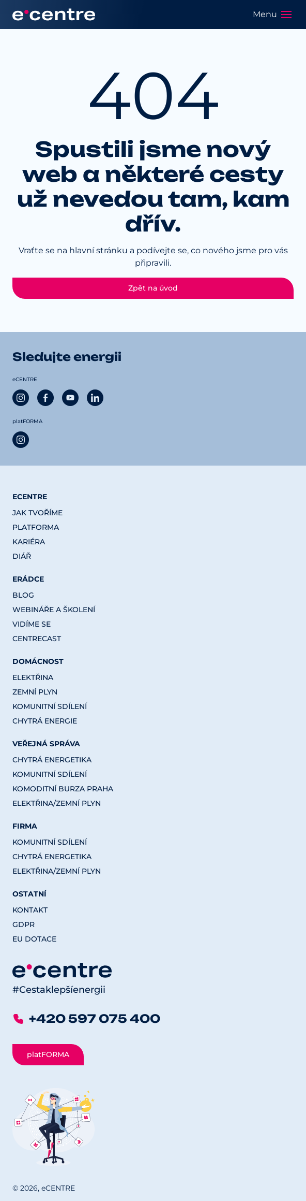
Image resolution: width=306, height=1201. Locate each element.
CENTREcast (36, 638)
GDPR (23, 924)
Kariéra (28, 541)
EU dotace (34, 939)
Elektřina (32, 677)
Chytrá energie (44, 721)
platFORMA (35, 527)
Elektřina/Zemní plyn (56, 803)
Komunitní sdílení (49, 706)
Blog (23, 595)
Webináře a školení (53, 609)
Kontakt (30, 910)
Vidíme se (31, 624)
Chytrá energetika (51, 759)
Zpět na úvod (153, 288)
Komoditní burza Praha (62, 788)
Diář (21, 556)
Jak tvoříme (37, 512)
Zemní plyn (34, 692)
